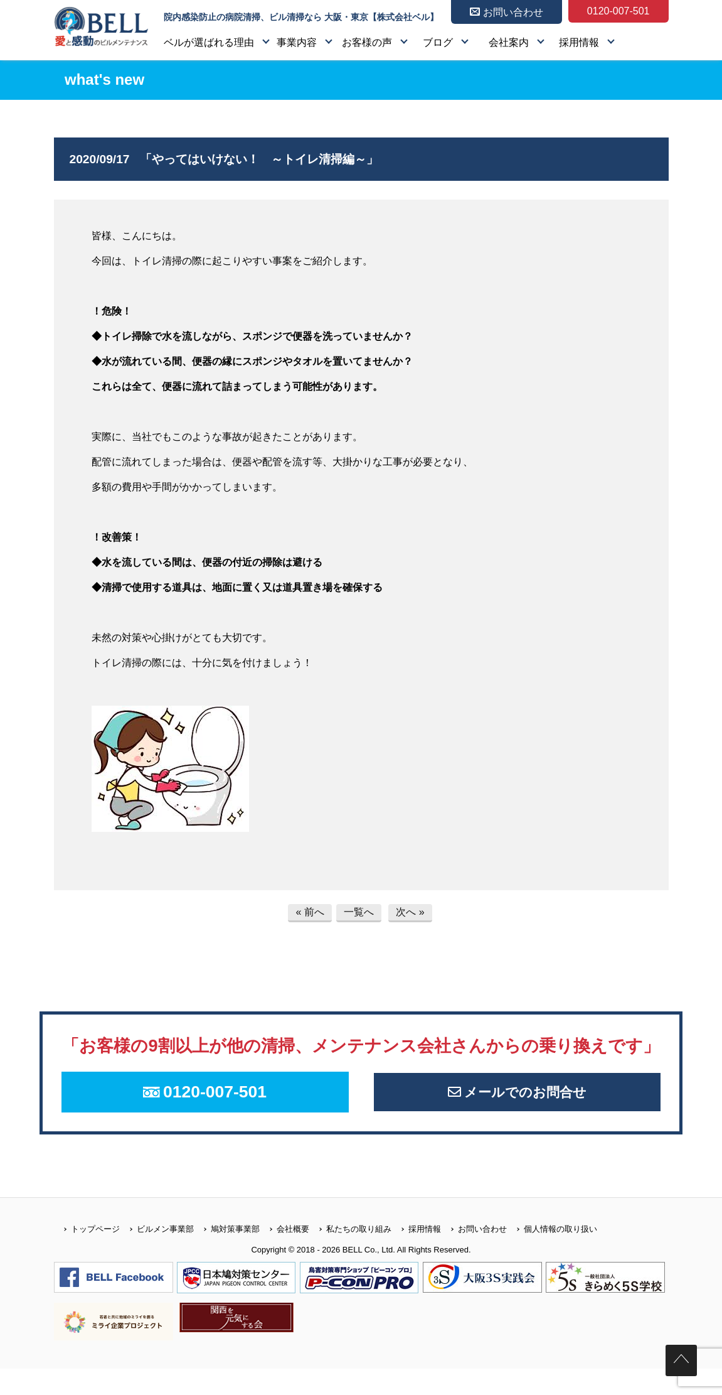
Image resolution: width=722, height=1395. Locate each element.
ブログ (438, 42)
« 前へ (309, 912)
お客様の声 (367, 42)
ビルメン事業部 (157, 1255)
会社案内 (509, 42)
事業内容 (297, 42)
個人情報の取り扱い (552, 1255)
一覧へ (359, 912)
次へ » (410, 912)
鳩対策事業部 (227, 1255)
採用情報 (579, 42)
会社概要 (284, 1255)
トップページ (87, 1255)
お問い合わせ (474, 1255)
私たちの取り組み (350, 1255)
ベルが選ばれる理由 (209, 42)
